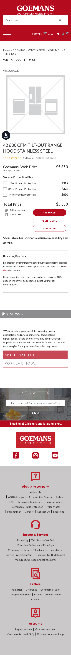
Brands (38, 594)
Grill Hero (35, 599)
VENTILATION (36, 50)
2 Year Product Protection (19, 183)
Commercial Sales (51, 589)
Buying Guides (53, 594)
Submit (35, 413)
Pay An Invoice (23, 629)
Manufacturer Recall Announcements (35, 559)
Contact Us (49, 228)
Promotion (16, 589)
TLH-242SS (9, 53)
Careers (29, 511)
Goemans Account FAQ (20, 634)
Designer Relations (20, 594)
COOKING (19, 50)
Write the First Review (46, 158)
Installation (57, 549)
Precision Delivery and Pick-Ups (35, 545)
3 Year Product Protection (19, 189)
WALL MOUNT (56, 50)
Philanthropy (14, 511)
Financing (22, 540)
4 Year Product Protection (19, 194)
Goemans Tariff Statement (50, 554)
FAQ (12, 501)
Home (6, 50)
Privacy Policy (54, 501)
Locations (58, 511)
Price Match (53, 506)
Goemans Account (45, 629)
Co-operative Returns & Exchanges (27, 549)
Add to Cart (49, 212)
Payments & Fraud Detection (27, 506)
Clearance (31, 589)
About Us (35, 492)
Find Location (50, 220)
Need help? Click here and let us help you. (36, 423)
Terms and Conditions (30, 501)
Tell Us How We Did (42, 540)
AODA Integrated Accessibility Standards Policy (35, 496)
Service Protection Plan (19, 554)
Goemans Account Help (50, 634)
